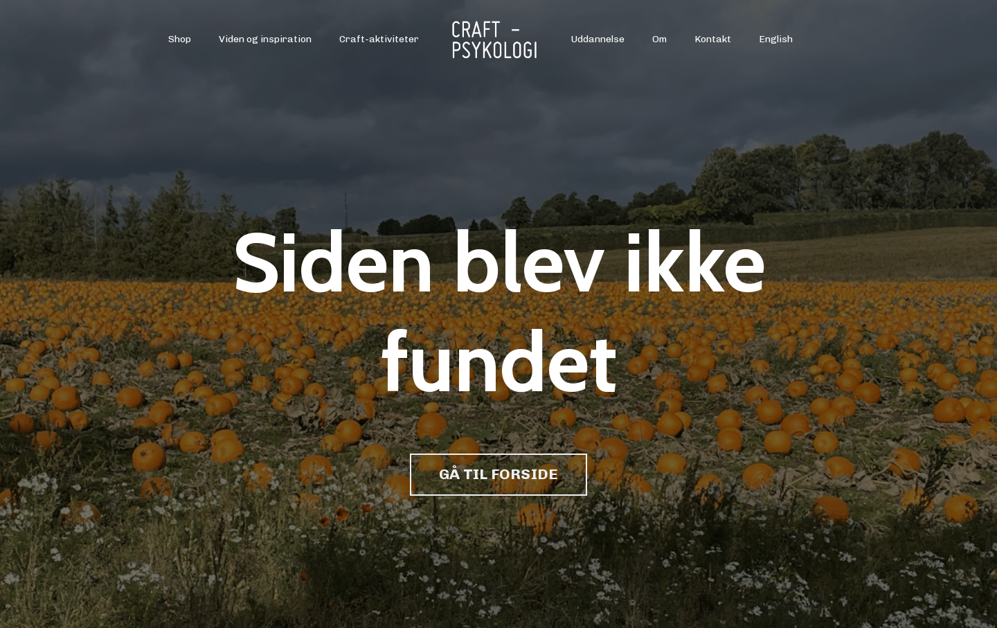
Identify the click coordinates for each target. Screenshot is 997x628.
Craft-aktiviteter (379, 39)
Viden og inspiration (265, 39)
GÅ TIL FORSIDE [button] (499, 474)
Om (659, 39)
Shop (179, 39)
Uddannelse (598, 39)
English (776, 39)
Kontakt (712, 39)
